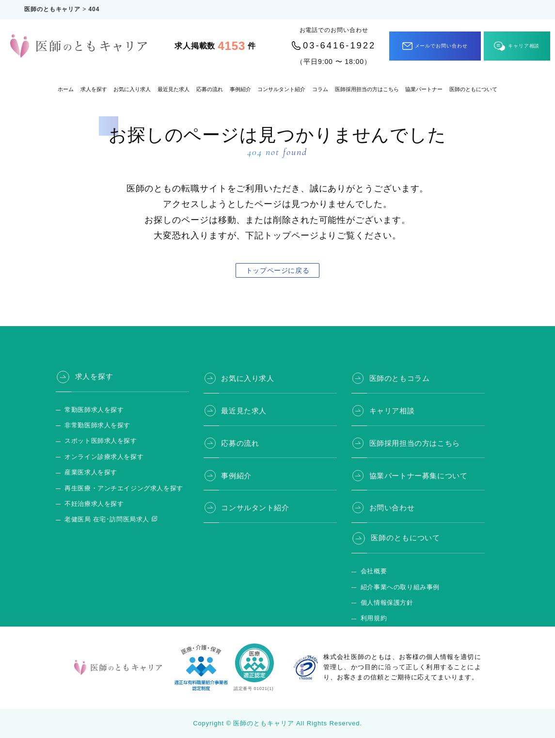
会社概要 (372, 567)
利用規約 (372, 614)
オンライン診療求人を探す (102, 457)
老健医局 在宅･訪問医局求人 (104, 519)
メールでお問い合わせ (434, 46)
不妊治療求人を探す (92, 504)
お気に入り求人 (132, 89)
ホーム (66, 89)
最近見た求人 (174, 89)
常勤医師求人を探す (92, 410)
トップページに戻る (277, 270)
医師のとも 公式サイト (392, 630)
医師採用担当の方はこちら (367, 89)
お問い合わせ (394, 502)
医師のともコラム (401, 376)
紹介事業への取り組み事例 (397, 583)
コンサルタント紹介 (281, 89)
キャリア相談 (516, 46)
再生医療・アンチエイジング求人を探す (120, 488)
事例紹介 (240, 89)
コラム (320, 89)
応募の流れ (209, 89)
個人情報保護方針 (385, 598)
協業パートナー (424, 89)
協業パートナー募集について (421, 471)
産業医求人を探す (89, 472)
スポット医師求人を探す (98, 441)
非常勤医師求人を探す (95, 425)
